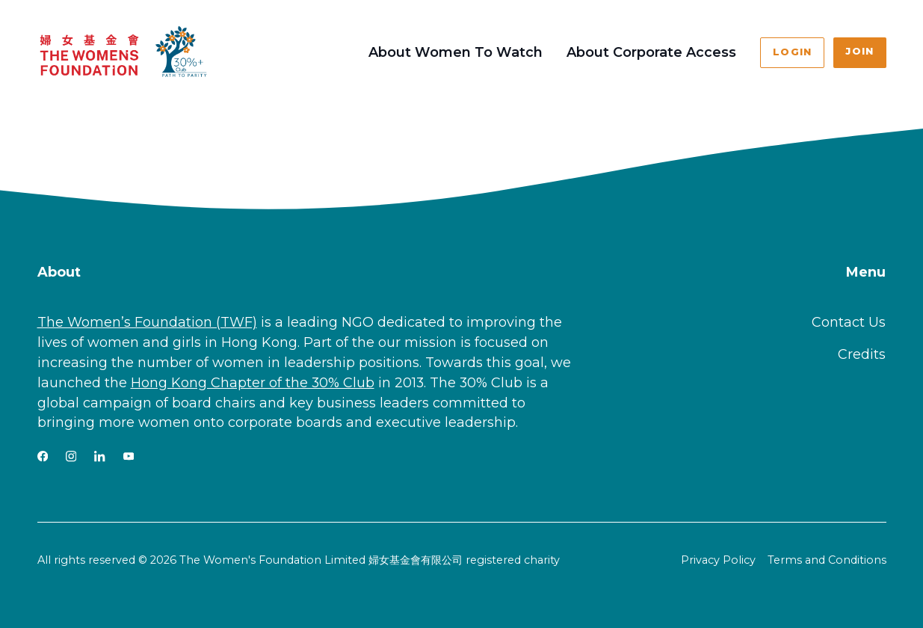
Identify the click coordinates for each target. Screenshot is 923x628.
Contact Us (849, 322)
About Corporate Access (651, 52)
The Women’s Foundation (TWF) (147, 322)
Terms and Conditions (827, 560)
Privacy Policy (718, 560)
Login (792, 52)
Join (859, 51)
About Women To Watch (455, 52)
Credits (862, 354)
